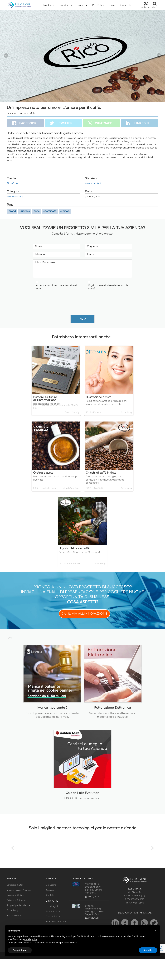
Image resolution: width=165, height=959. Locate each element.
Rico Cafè (12, 183)
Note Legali (52, 906)
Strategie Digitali (15, 885)
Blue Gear (48, 5)
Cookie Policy (53, 916)
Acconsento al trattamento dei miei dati (56, 287)
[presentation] (59, 300)
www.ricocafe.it (93, 183)
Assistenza (51, 890)
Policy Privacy (53, 911)
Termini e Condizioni (56, 922)
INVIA (82, 319)
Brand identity (15, 196)
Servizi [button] (82, 5)
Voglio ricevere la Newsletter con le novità (108, 287)
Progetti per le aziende (18, 905)
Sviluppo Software (16, 900)
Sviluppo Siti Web (15, 895)
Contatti (125, 5)
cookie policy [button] (30, 939)
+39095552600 (136, 903)
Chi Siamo (51, 885)
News (112, 5)
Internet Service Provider (19, 890)
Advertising (12, 910)
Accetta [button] (148, 950)
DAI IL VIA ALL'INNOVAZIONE (84, 613)
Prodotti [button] (65, 5)
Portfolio (98, 5)
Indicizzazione (14, 915)
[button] (155, 930)
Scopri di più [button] (20, 950)
